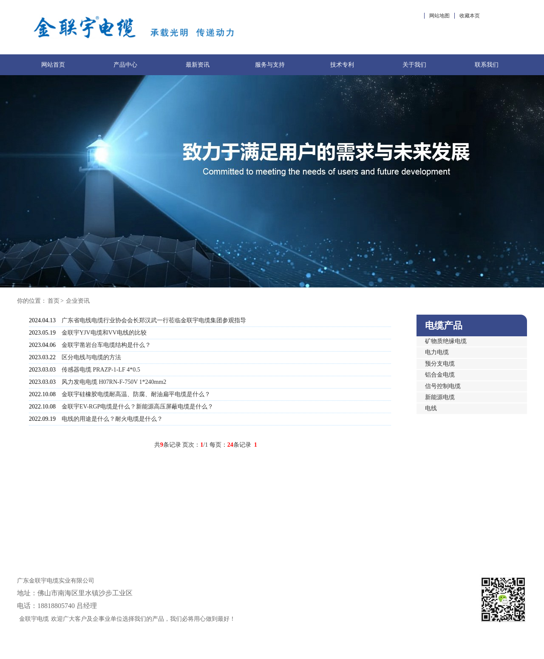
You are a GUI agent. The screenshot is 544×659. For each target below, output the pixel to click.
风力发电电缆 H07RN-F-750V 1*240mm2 (114, 382)
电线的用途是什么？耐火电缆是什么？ (112, 419)
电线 (431, 408)
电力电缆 (437, 352)
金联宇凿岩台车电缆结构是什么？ (106, 345)
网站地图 (439, 16)
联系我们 (487, 65)
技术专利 (342, 65)
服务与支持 (270, 65)
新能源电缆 (440, 397)
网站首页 (53, 65)
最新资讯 (198, 65)
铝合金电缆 (440, 375)
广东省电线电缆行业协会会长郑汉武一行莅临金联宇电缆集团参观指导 (154, 320)
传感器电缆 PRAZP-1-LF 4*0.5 (101, 369)
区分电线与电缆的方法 (91, 357)
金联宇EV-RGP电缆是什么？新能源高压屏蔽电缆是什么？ (137, 406)
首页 (54, 301)
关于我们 (414, 65)
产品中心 (125, 65)
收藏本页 (469, 16)
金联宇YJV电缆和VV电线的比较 (104, 333)
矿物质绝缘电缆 (446, 341)
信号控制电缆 (443, 386)
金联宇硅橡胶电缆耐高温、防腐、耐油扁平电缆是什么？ (136, 394)
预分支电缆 (440, 363)
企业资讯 (78, 301)
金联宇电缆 (34, 619)
